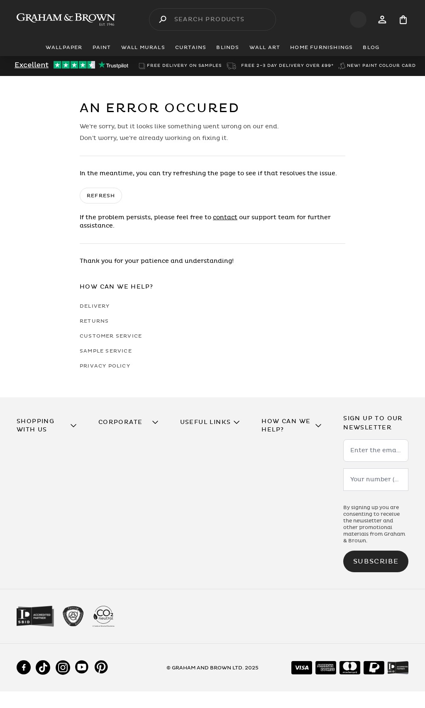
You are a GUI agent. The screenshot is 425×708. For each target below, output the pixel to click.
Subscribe (375, 561)
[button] (49, 425)
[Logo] (66, 19)
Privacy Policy (105, 366)
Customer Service (111, 336)
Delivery (95, 306)
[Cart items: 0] (403, 20)
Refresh (101, 195)
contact (225, 217)
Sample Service (106, 351)
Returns (94, 321)
